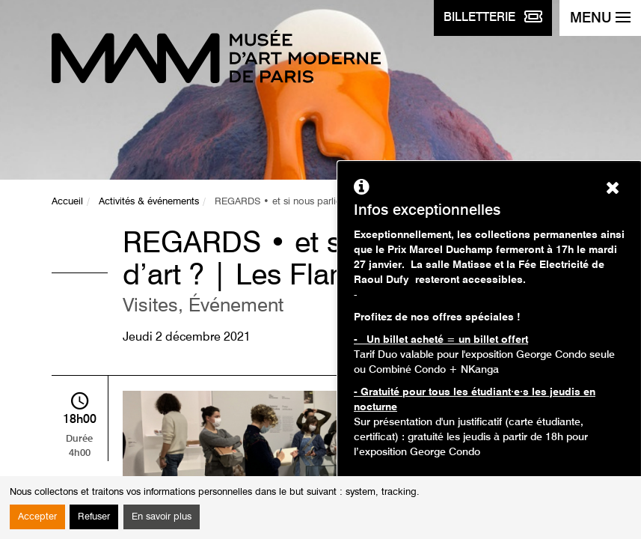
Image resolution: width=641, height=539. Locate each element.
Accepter (37, 517)
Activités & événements (149, 202)
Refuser (94, 517)
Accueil (67, 202)
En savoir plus (161, 517)
